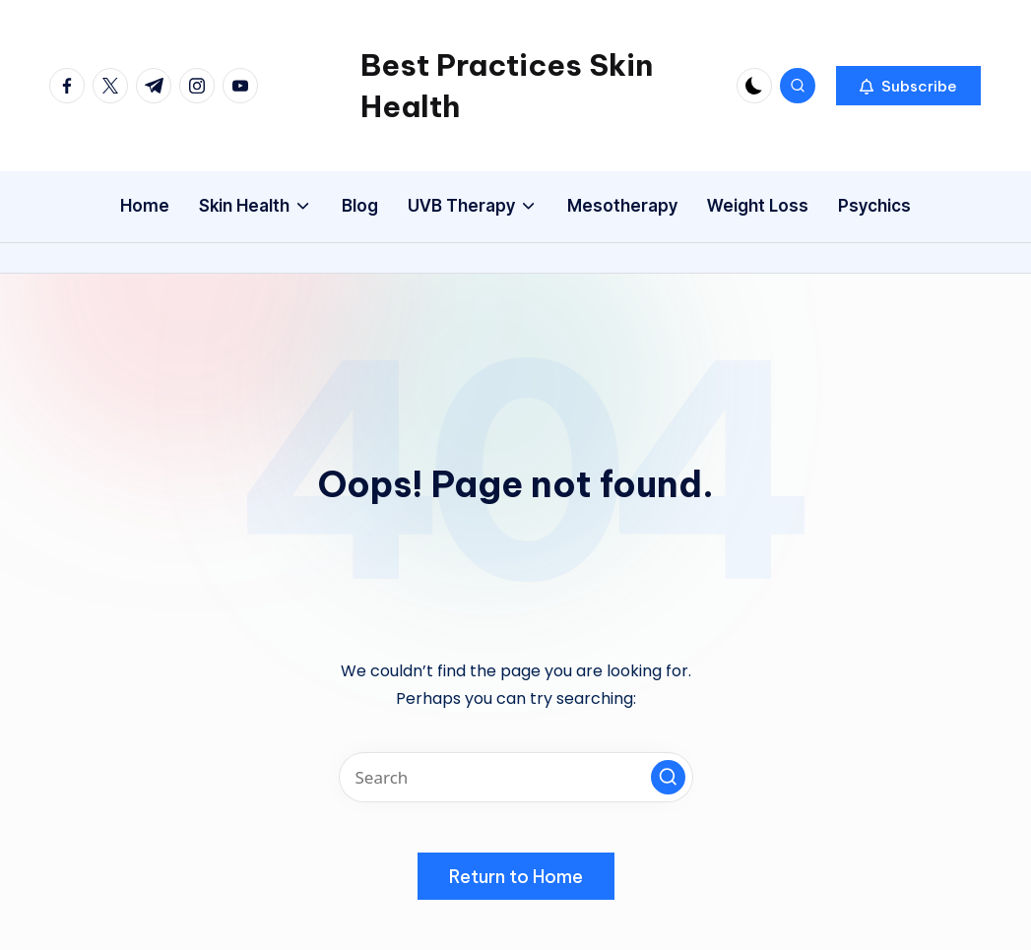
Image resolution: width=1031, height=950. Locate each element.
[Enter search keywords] (516, 777)
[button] (908, 85)
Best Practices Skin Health (506, 85)
